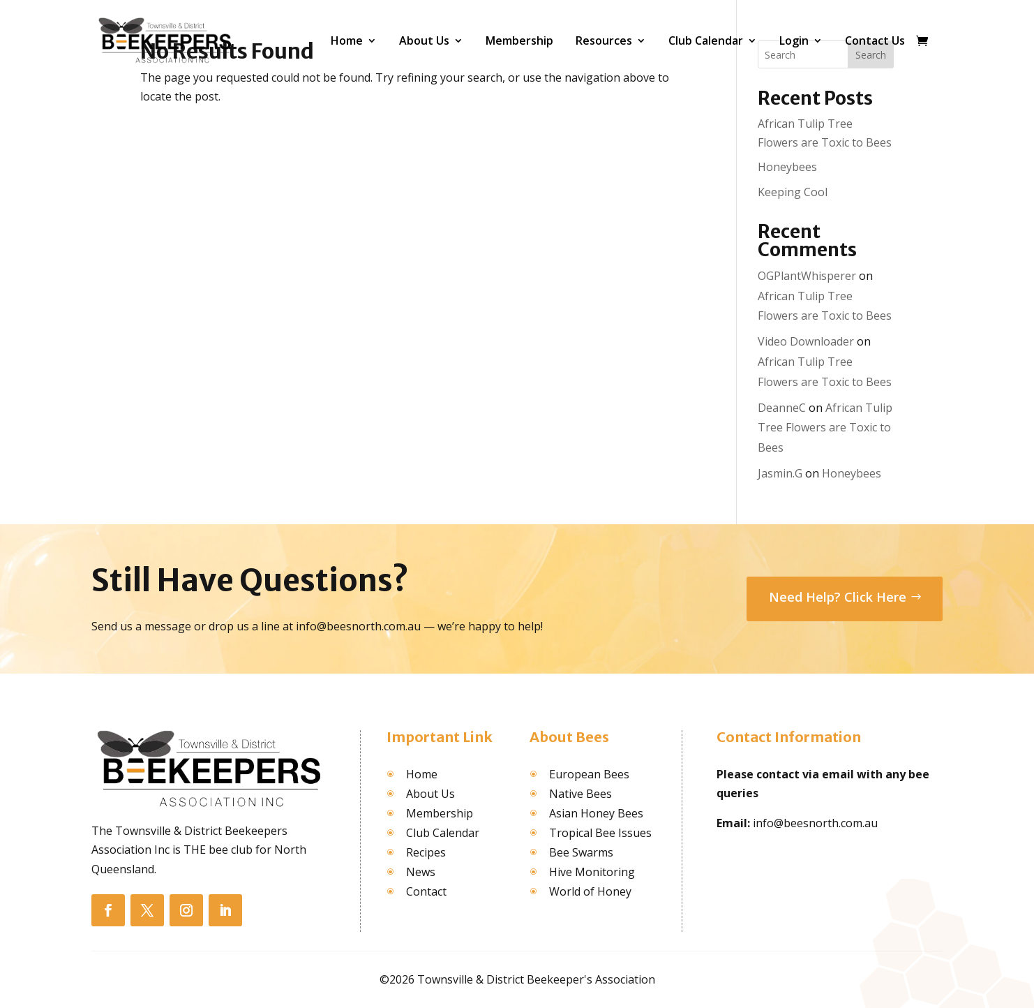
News (420, 872)
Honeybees (787, 167)
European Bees (589, 774)
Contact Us (875, 40)
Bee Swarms (581, 852)
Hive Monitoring (592, 872)
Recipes (426, 852)
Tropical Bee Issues (600, 832)
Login (794, 40)
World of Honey (590, 891)
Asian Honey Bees (596, 813)
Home (347, 40)
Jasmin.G (780, 473)
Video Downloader (806, 341)
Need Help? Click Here (837, 596)
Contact (426, 891)
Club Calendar (705, 40)
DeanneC (782, 407)
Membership (519, 40)
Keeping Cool (792, 192)
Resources (604, 40)
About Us (424, 40)
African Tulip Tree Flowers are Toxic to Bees (825, 428)
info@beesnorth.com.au (815, 823)
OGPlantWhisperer (807, 275)
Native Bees (580, 793)
